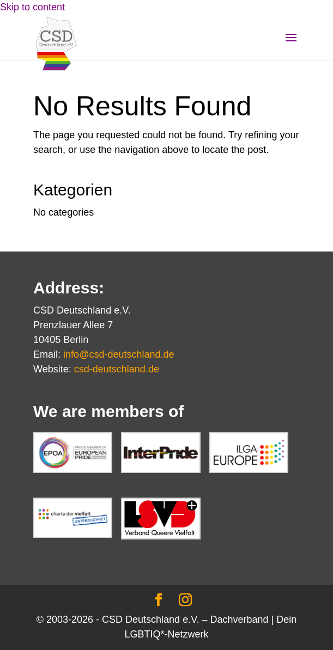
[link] (56, 43)
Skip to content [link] (32, 7)
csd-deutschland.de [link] (116, 369)
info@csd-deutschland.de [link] (118, 354)
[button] (291, 44)
